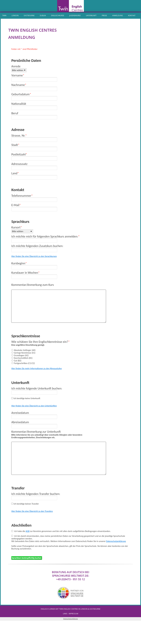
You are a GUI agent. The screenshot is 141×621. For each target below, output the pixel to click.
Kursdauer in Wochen (24, 273)
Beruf (14, 113)
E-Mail (15, 205)
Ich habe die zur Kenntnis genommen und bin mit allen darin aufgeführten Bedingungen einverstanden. (62, 531)
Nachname (18, 85)
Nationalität (18, 104)
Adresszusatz (19, 164)
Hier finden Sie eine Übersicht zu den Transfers (32, 511)
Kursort (15, 227)
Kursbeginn (18, 263)
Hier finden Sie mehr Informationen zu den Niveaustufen (36, 368)
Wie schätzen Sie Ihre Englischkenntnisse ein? (39, 342)
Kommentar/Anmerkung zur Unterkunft (36, 432)
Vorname (17, 75)
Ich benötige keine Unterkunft (27, 398)
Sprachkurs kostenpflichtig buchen (27, 558)
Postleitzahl (18, 154)
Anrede (15, 66)
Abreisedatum (20, 422)
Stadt (14, 145)
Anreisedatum (20, 413)
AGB (27, 531)
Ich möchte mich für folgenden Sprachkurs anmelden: (44, 236)
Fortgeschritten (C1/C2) (24, 363)
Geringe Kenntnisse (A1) (24, 352)
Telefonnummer (21, 196)
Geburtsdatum (20, 94)
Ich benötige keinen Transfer (26, 503)
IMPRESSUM (73, 614)
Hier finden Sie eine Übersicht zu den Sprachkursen (34, 256)
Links (65, 614)
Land (14, 173)
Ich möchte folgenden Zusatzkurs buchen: (37, 246)
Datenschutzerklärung (116, 541)
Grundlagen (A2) (21, 355)
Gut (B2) (17, 360)
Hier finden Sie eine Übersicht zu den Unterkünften (34, 405)
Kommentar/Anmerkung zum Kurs (32, 285)
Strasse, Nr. (18, 135)
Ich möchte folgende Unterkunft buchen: (36, 388)
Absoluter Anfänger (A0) (25, 350)
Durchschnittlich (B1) (23, 358)
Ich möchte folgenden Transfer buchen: (35, 494)
